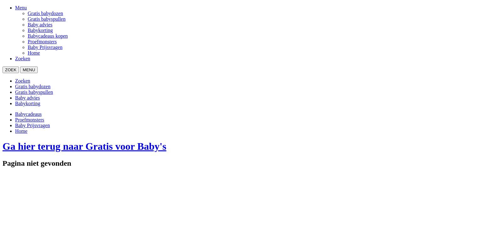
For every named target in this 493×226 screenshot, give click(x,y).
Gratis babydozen (45, 13)
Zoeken (22, 58)
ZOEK (10, 69)
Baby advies (40, 24)
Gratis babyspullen (46, 19)
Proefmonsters (42, 41)
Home (34, 53)
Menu (21, 7)
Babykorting (40, 30)
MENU (29, 69)
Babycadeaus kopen (48, 36)
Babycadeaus (28, 114)
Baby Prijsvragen (45, 47)
